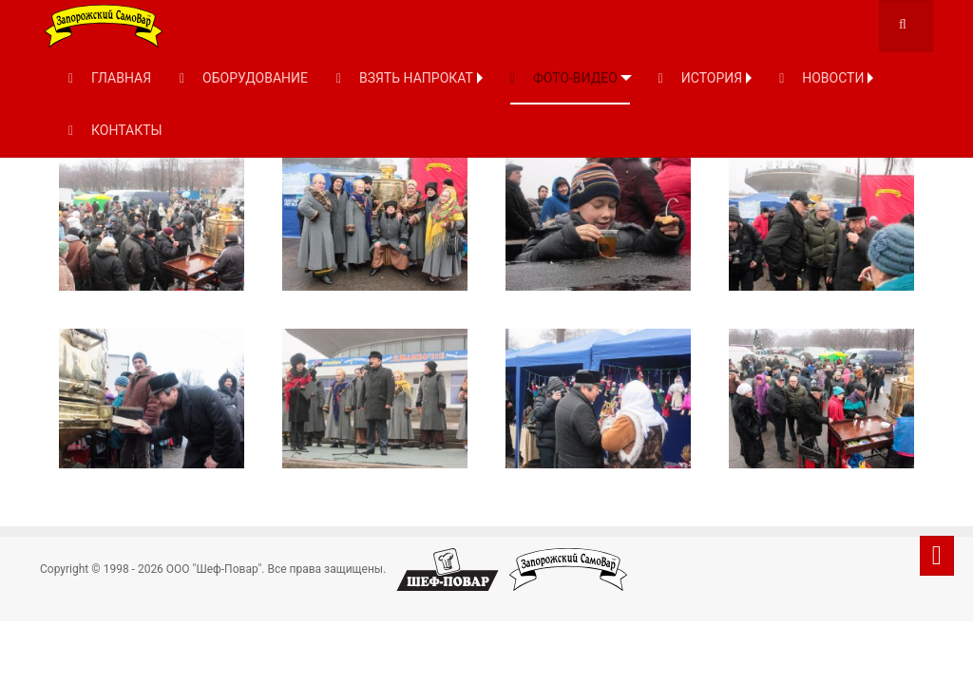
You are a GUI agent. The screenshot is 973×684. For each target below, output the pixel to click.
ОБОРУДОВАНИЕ (244, 78)
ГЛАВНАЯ (109, 78)
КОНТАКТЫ (115, 130)
